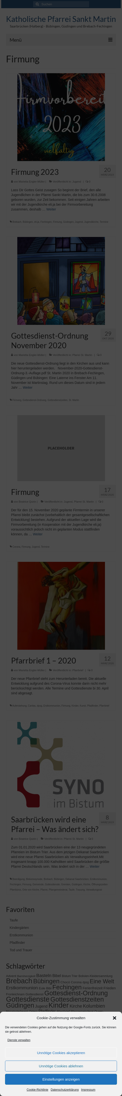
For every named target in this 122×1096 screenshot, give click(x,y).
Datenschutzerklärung (65, 1089)
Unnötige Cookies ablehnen (61, 1066)
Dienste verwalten (18, 1040)
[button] (114, 1018)
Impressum (88, 1089)
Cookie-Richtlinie (37, 1089)
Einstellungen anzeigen (60, 1079)
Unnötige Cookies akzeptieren (61, 1053)
